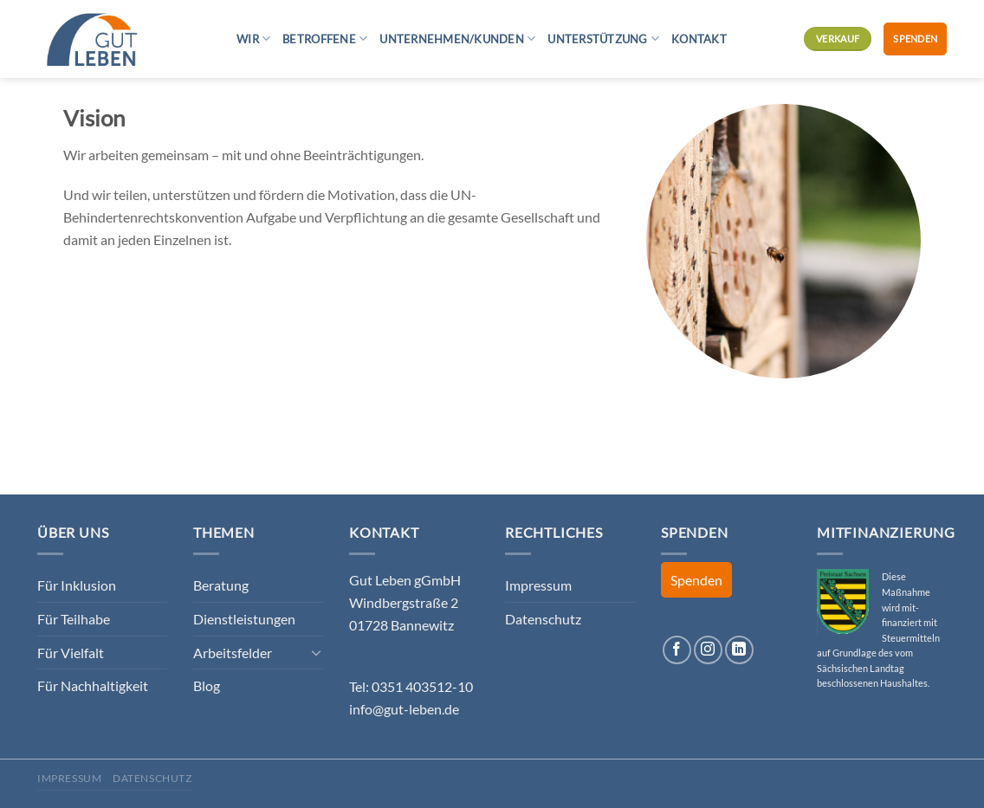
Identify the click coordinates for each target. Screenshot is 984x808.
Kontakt (699, 39)
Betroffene (324, 38)
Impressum (538, 585)
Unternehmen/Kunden (457, 38)
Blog (206, 685)
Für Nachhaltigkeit (92, 685)
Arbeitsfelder (232, 652)
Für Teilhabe (73, 619)
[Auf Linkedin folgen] (739, 650)
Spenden (915, 38)
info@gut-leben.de (404, 709)
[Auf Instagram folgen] (708, 650)
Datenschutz (543, 619)
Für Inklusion (76, 585)
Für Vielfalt (70, 652)
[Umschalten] (316, 652)
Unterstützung (603, 38)
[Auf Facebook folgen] (677, 650)
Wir (253, 38)
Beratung (221, 585)
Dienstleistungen (244, 619)
